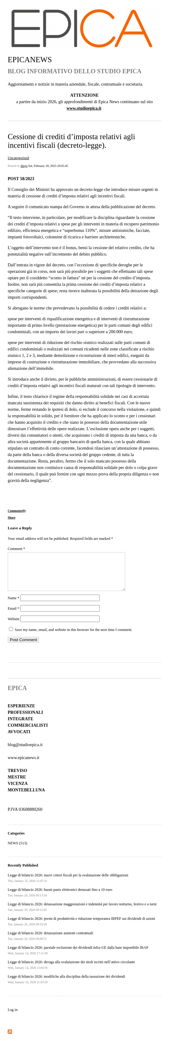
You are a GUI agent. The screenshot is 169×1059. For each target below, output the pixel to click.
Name (13, 605)
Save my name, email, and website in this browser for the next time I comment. (73, 637)
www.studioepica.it (84, 108)
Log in (13, 1017)
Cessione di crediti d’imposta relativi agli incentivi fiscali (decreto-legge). (71, 140)
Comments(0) (17, 510)
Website (13, 626)
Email (13, 616)
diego (24, 166)
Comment (16, 549)
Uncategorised (18, 158)
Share (11, 517)
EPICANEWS (30, 59)
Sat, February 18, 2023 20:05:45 (48, 166)
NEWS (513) (17, 850)
